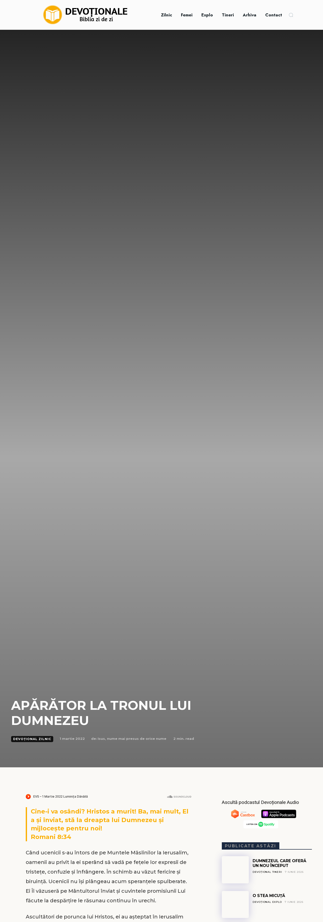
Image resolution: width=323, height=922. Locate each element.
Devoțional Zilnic (32, 739)
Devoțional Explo (267, 902)
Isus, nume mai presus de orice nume (132, 739)
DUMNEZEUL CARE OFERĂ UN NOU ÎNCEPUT (280, 863)
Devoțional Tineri (267, 872)
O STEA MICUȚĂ (269, 895)
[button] (291, 15)
